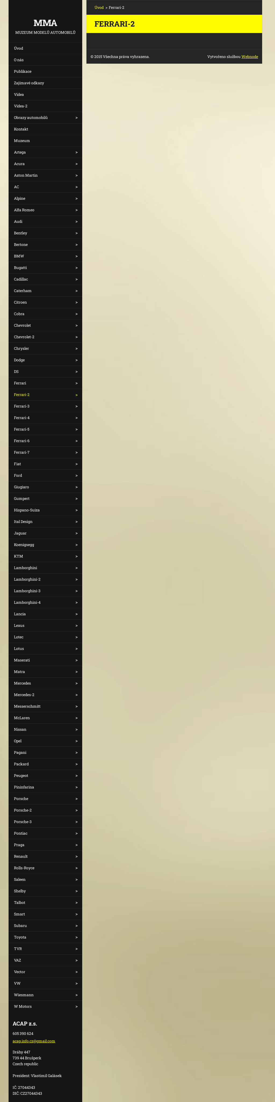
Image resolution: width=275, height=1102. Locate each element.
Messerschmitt (27, 706)
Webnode (249, 56)
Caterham (23, 290)
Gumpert (22, 498)
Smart (19, 913)
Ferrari (20, 382)
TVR (18, 948)
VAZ (17, 960)
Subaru (20, 925)
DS (16, 371)
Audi (18, 221)
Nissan (20, 729)
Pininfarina (24, 787)
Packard (21, 763)
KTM (18, 556)
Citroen (20, 302)
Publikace (22, 71)
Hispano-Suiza (27, 509)
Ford (18, 475)
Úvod (18, 48)
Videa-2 (20, 105)
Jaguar (20, 533)
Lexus (19, 625)
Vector (19, 971)
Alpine (19, 198)
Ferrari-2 (22, 394)
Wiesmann (24, 994)
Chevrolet (22, 325)
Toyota (20, 937)
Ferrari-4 (22, 417)
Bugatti (20, 267)
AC (16, 186)
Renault (21, 856)
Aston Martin (26, 175)
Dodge (19, 359)
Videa (19, 94)
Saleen (20, 879)
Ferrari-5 (21, 429)
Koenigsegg (24, 544)
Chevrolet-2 (24, 336)
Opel (17, 740)
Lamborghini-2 (27, 579)
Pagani (20, 752)
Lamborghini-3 (27, 590)
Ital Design (23, 521)
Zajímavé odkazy (29, 82)
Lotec (18, 636)
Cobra (19, 313)
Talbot (19, 902)
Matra (19, 671)
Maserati (22, 660)
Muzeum (22, 140)
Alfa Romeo (24, 209)
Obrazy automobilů (31, 117)
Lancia (20, 613)
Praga (19, 844)
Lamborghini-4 (27, 602)
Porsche (21, 798)
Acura (19, 163)
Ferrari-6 (22, 440)
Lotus (19, 648)
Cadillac (21, 279)
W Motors (23, 1006)
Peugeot (21, 775)
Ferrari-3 (22, 406)
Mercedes (22, 683)
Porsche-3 (23, 821)
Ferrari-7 (22, 452)
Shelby (20, 890)
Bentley (20, 232)
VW (17, 983)
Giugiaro (21, 486)
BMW (19, 256)
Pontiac (20, 833)
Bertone (21, 244)
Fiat (17, 463)
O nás (19, 59)
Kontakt (21, 129)
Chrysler (21, 348)
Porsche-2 (23, 810)
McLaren (22, 717)
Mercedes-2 (24, 694)
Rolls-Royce (24, 867)
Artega (20, 152)
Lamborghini (25, 567)
